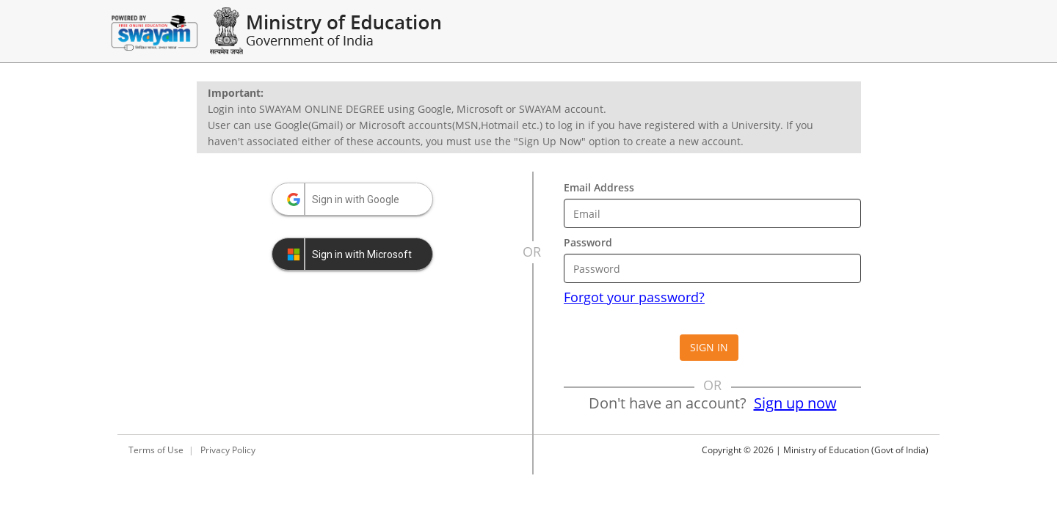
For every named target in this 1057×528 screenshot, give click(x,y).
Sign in (709, 347)
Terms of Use (156, 450)
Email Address (599, 187)
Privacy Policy (227, 450)
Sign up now (795, 403)
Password (588, 242)
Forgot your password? (634, 297)
